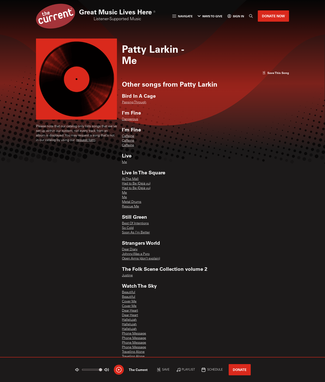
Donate (240, 369)
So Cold (128, 228)
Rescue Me (130, 206)
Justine (127, 275)
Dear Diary (130, 249)
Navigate (182, 16)
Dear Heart (130, 310)
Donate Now (273, 16)
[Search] (250, 16)
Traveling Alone (133, 352)
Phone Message (134, 333)
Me (124, 162)
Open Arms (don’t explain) (141, 258)
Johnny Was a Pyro (136, 254)
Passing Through (134, 102)
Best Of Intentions (135, 223)
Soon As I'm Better (136, 232)
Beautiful (128, 292)
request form (85, 140)
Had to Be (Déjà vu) (136, 183)
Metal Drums (131, 202)
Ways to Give (210, 16)
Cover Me (129, 301)
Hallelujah (129, 320)
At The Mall (130, 179)
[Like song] (275, 72)
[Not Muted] (77, 370)
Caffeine (128, 136)
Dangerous (130, 119)
